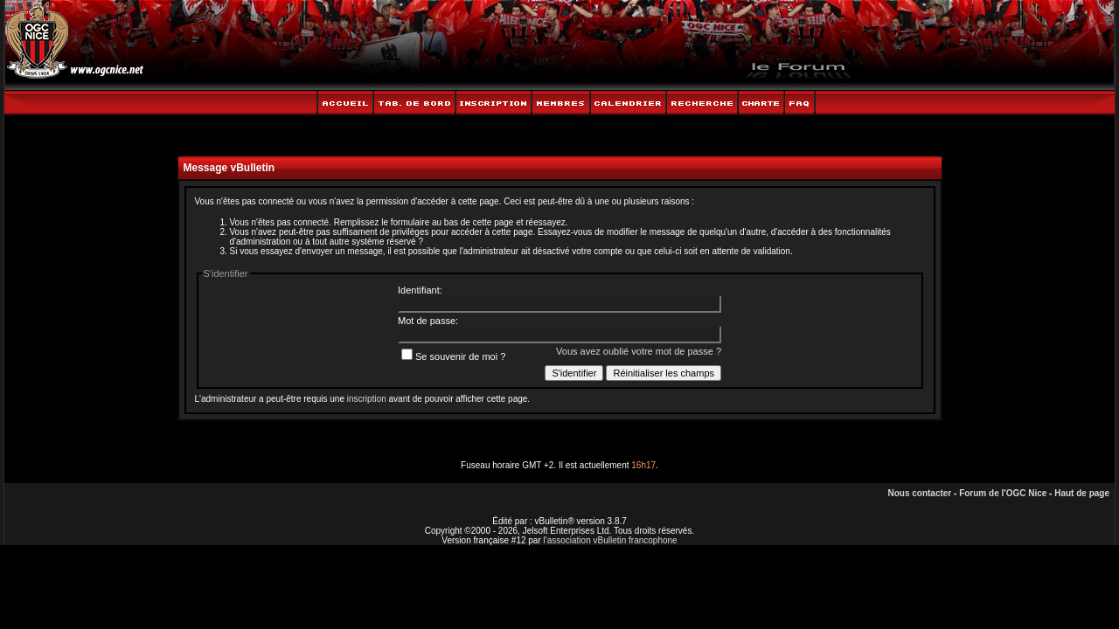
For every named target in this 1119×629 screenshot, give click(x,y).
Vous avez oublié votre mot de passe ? (638, 351)
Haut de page (1081, 493)
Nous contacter (919, 493)
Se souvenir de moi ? (453, 356)
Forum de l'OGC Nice (1002, 493)
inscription (366, 399)
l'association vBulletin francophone (611, 540)
